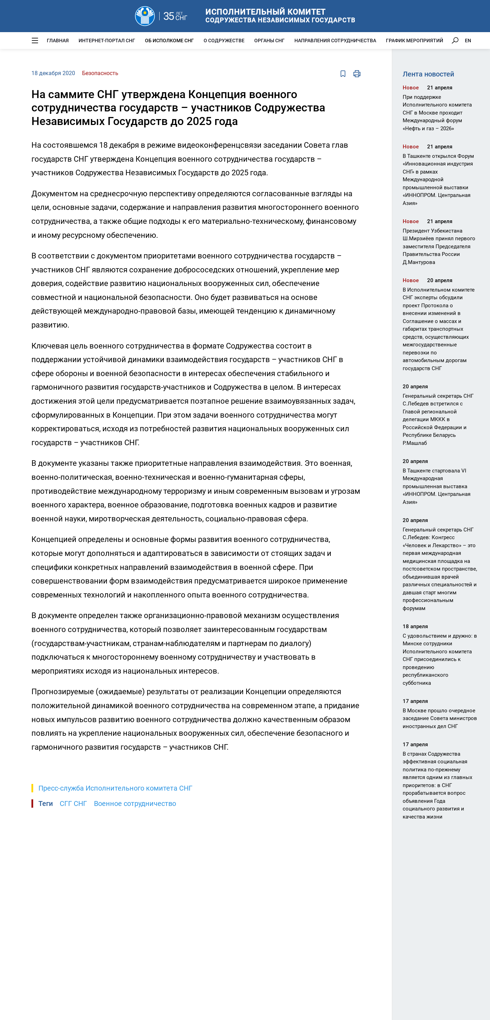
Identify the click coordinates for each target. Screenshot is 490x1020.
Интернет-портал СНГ (107, 40)
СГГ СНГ (73, 803)
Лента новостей (428, 74)
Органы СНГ (269, 40)
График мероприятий (414, 40)
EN (468, 40)
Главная (58, 40)
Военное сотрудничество (135, 803)
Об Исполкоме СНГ (169, 40)
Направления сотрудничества (335, 40)
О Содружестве (224, 40)
